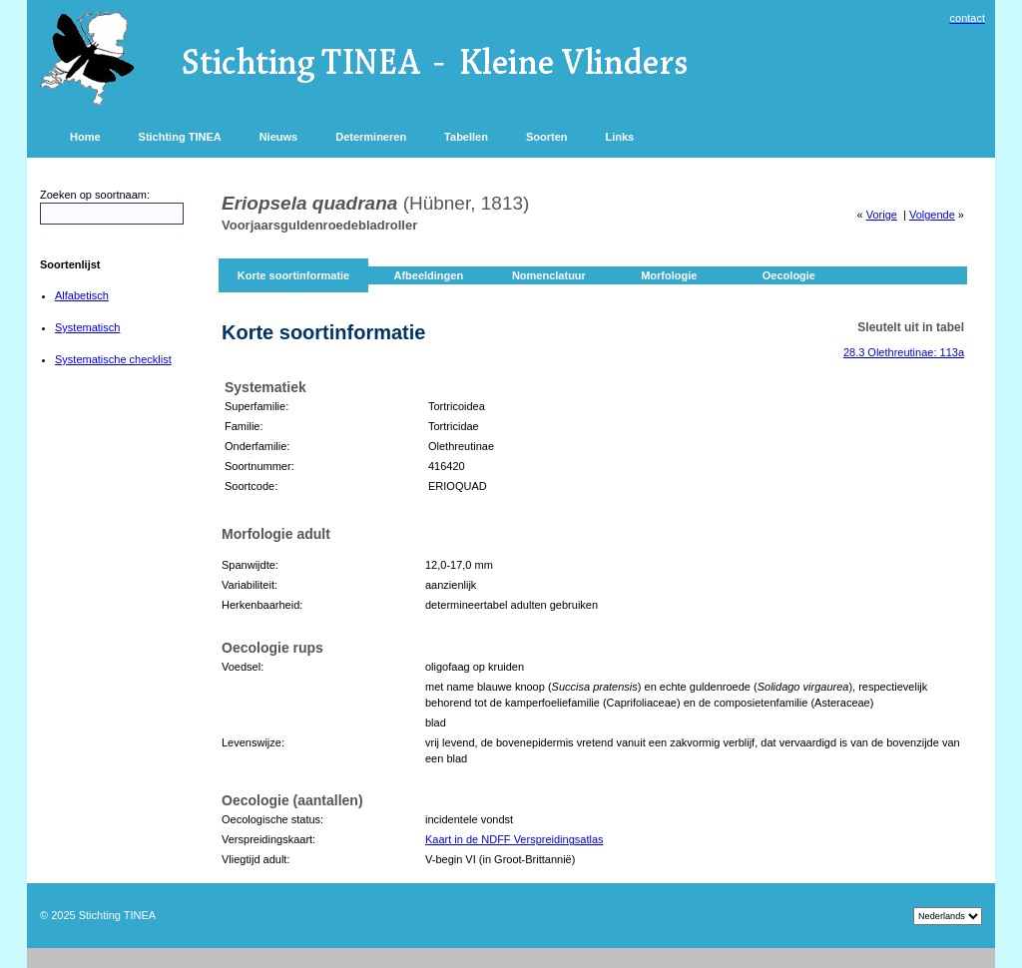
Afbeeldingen (428, 275)
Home (85, 137)
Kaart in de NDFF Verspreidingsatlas (514, 839)
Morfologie (669, 275)
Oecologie (789, 275)
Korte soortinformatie (293, 275)
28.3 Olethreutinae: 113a (903, 352)
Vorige (881, 215)
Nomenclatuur (549, 275)
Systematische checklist (113, 359)
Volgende (932, 215)
